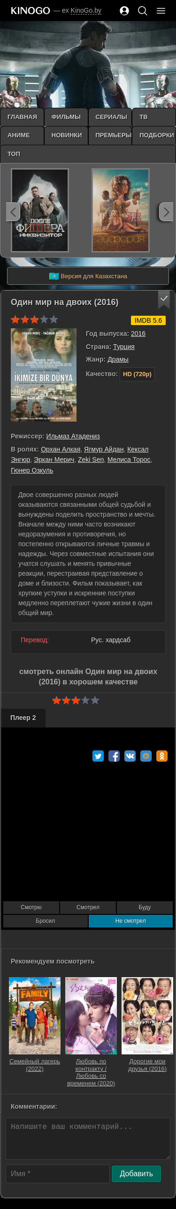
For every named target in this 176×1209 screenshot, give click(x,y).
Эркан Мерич (54, 459)
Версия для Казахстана (88, 276)
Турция (124, 346)
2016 (138, 333)
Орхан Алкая (60, 449)
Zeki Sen (91, 459)
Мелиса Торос (129, 459)
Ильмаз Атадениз (73, 436)
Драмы (118, 359)
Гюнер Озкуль (32, 470)
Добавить (136, 1174)
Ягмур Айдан (103, 449)
